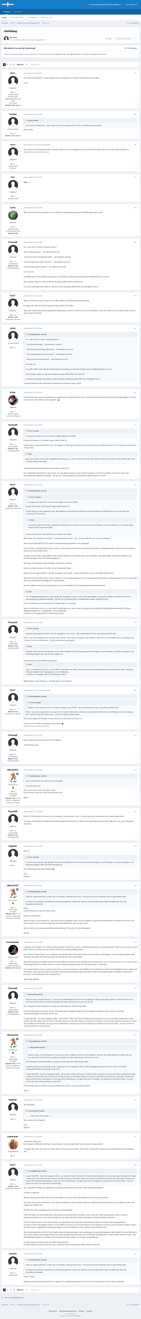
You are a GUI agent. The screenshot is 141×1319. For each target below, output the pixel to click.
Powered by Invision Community (70, 1316)
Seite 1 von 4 (36, 64)
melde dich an (61, 54)
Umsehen (7, 13)
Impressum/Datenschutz (68, 1311)
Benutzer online (47, 17)
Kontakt (81, 1311)
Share (109, 39)
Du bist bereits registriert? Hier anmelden (105, 4)
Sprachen (53, 1311)
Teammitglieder (33, 17)
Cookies (89, 1311)
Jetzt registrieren (131, 4)
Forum (4, 17)
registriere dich (75, 54)
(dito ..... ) (27, 182)
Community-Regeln (17, 17)
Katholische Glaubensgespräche (33, 40)
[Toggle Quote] (27, 120)
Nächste (20, 64)
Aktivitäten (18, 12)
